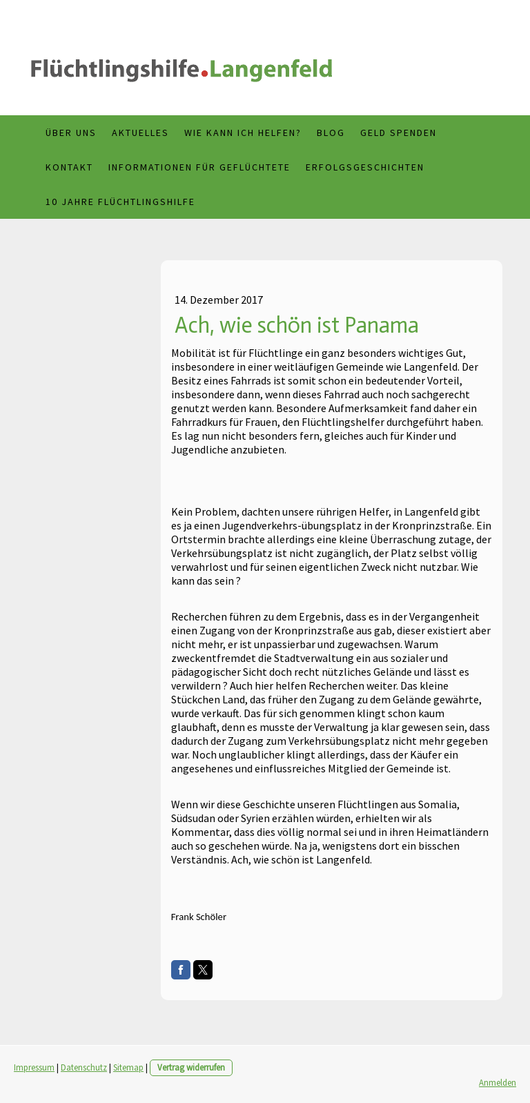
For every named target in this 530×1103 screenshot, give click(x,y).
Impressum (34, 1067)
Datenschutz (84, 1067)
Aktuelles (140, 132)
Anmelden (497, 1082)
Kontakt (69, 167)
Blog (331, 132)
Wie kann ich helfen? (243, 132)
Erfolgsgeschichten (365, 167)
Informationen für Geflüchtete (199, 167)
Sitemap (128, 1067)
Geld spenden (398, 132)
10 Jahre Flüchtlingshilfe (120, 201)
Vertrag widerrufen (191, 1067)
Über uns (71, 132)
